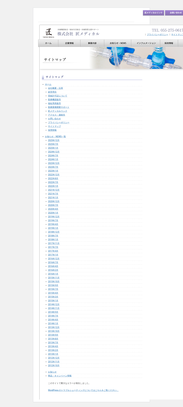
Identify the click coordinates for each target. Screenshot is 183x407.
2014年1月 (53, 323)
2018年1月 (53, 239)
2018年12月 (53, 232)
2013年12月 (53, 327)
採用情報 (169, 43)
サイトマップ (54, 126)
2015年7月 (53, 289)
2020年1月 (53, 213)
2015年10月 (53, 281)
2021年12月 (53, 190)
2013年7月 (53, 342)
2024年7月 (53, 155)
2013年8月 (53, 339)
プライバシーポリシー (157, 34)
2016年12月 (53, 258)
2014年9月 (53, 312)
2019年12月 (53, 216)
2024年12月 (53, 152)
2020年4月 (53, 209)
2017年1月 (53, 255)
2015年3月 (53, 297)
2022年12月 (53, 174)
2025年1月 (53, 148)
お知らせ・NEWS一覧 (55, 136)
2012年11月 (53, 361)
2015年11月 (53, 277)
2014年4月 (53, 319)
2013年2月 (53, 350)
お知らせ (52, 372)
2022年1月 (53, 186)
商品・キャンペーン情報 (60, 375)
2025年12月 (53, 140)
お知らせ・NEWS (117, 43)
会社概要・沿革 (55, 88)
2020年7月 (53, 205)
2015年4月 (53, 293)
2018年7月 (53, 235)
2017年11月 (53, 243)
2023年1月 (53, 171)
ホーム (48, 43)
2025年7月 (53, 144)
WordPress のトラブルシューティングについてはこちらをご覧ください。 (83, 390)
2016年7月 (53, 262)
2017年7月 (53, 247)
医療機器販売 (54, 99)
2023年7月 (53, 167)
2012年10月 (53, 365)
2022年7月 (53, 182)
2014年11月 (53, 308)
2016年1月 (53, 274)
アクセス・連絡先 (56, 115)
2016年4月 (53, 266)
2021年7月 (53, 194)
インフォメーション (145, 43)
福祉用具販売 (54, 103)
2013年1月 (53, 354)
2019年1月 (53, 228)
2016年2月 (53, 270)
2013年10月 (53, 331)
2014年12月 (53, 304)
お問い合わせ (54, 118)
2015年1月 (53, 300)
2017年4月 (53, 251)
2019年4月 (53, 224)
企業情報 (69, 43)
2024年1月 (53, 159)
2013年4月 (53, 346)
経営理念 (52, 92)
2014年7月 (53, 316)
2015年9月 (53, 285)
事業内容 (92, 43)
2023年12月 (53, 163)
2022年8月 (53, 178)
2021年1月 (53, 197)
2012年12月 (53, 358)
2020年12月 (53, 201)
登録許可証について (57, 95)
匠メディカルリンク (57, 111)
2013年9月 (53, 335)
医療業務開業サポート (58, 107)
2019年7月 (53, 220)
